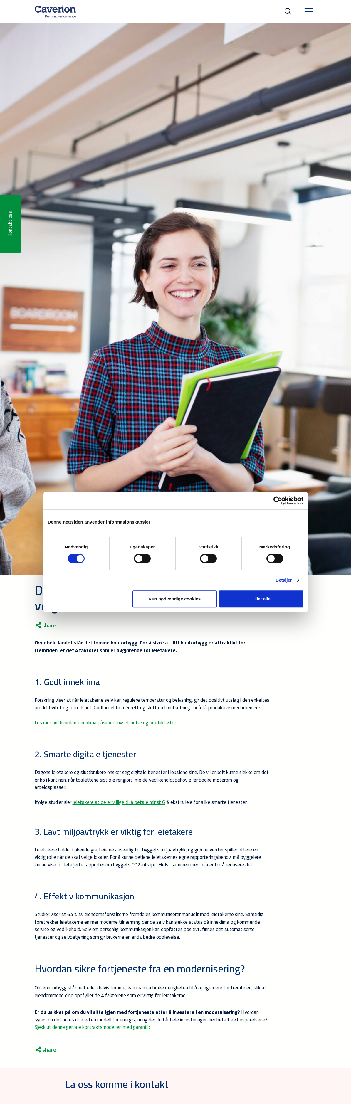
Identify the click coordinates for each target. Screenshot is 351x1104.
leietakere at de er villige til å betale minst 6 (119, 802)
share (46, 625)
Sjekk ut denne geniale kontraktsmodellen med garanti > (93, 1027)
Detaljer (284, 580)
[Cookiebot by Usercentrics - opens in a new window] (277, 500)
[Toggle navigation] (309, 11)
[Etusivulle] (55, 11)
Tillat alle (261, 598)
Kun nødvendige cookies (175, 598)
